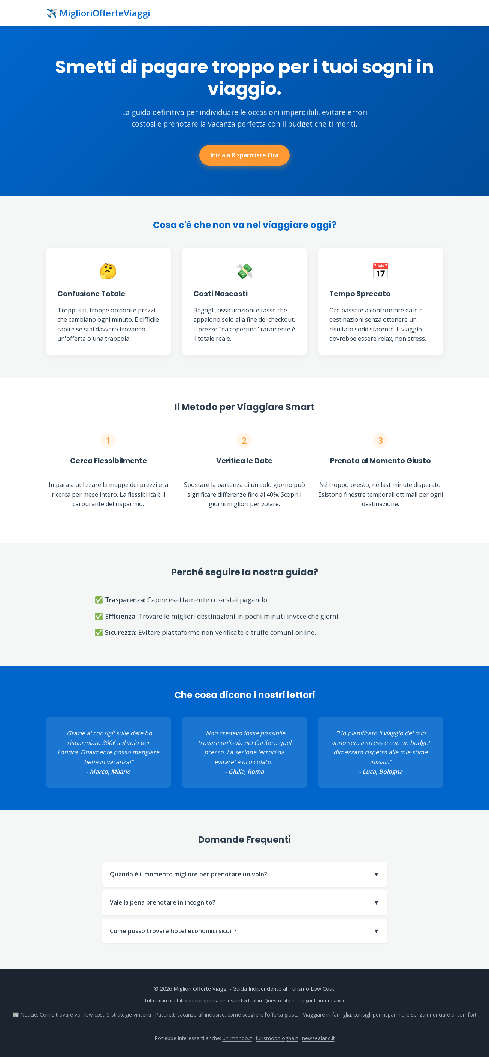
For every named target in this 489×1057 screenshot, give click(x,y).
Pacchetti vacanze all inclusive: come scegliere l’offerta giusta (227, 1014)
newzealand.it (318, 1038)
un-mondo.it (237, 1038)
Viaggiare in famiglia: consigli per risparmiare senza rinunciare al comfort (389, 1014)
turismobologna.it (277, 1038)
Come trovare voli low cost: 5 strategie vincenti (95, 1014)
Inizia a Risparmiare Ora (244, 155)
